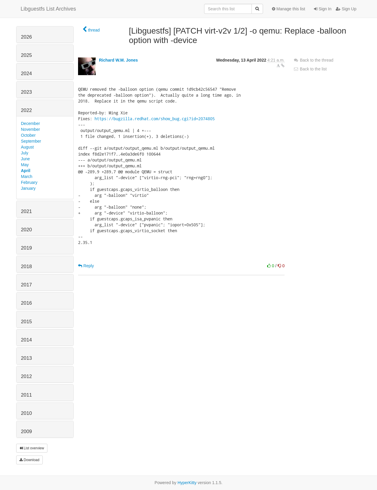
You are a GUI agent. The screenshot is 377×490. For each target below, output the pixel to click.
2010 (26, 413)
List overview (31, 448)
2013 (26, 358)
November (30, 129)
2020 (26, 229)
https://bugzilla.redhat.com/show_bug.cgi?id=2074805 (155, 118)
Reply (86, 265)
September (31, 141)
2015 (26, 321)
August (27, 147)
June (25, 158)
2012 (26, 376)
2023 (26, 92)
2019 (26, 248)
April (25, 170)
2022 (26, 110)
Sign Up (346, 8)
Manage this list (288, 8)
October (28, 135)
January (28, 188)
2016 (26, 303)
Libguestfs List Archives (48, 9)
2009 (26, 431)
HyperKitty (187, 482)
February (29, 182)
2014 (26, 340)
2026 (26, 37)
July (24, 153)
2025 (26, 55)
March (26, 176)
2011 (26, 395)
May (25, 164)
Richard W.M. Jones (118, 60)
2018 (26, 266)
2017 (26, 285)
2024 (26, 73)
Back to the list (310, 69)
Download (29, 460)
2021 (26, 211)
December (30, 123)
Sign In (322, 8)
